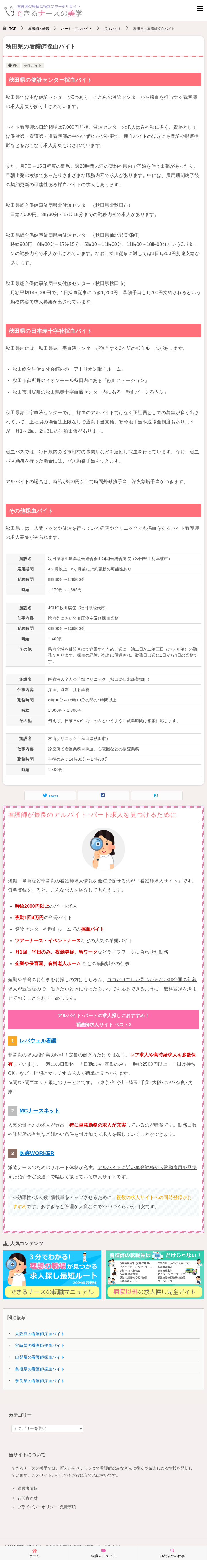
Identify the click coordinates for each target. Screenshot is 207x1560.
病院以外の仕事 (172, 1553)
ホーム (34, 1553)
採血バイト (32, 65)
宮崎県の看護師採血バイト (40, 1345)
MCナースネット (40, 1111)
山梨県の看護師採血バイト (40, 1357)
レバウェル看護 (38, 1041)
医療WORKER (37, 1153)
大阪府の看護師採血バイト (40, 1333)
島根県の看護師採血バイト (40, 1369)
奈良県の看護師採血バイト (40, 1380)
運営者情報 (28, 1488)
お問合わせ (28, 1497)
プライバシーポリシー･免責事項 (47, 1507)
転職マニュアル (103, 1553)
